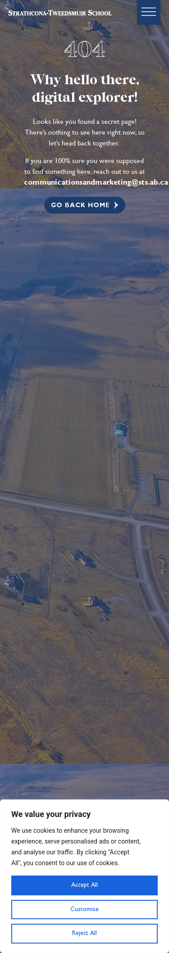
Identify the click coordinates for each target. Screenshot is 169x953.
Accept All (84, 885)
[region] (84, 876)
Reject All (84, 933)
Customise (84, 909)
